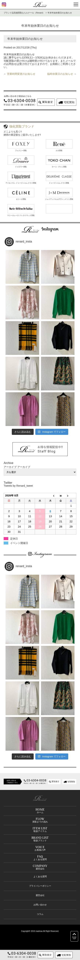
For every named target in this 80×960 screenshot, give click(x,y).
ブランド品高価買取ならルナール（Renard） (24, 13)
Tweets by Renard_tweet (18, 485)
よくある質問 (40, 876)
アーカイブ (23, 466)
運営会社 (40, 895)
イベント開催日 (19, 543)
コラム (40, 914)
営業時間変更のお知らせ (21, 73)
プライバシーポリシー (40, 886)
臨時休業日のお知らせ (60, 73)
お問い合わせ (40, 905)
